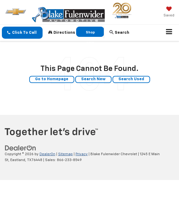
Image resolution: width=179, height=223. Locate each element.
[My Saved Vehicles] (168, 12)
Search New (93, 79)
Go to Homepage (51, 79)
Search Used (131, 79)
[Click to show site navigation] (169, 33)
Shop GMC (90, 34)
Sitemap (65, 154)
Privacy (82, 154)
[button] (22, 33)
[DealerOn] (20, 148)
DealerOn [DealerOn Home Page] (47, 154)
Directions (61, 32)
